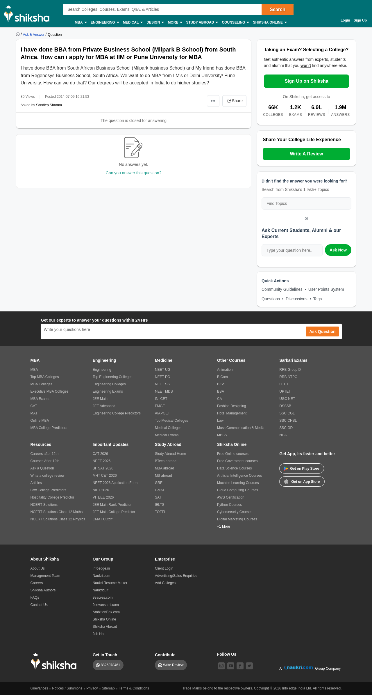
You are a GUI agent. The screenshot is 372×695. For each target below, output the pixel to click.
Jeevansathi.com (106, 605)
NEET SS (162, 384)
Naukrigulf (100, 590)
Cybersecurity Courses (234, 512)
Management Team (45, 576)
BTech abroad (165, 461)
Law (220, 421)
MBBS (222, 435)
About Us (38, 568)
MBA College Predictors (49, 428)
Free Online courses (232, 454)
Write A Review (306, 153)
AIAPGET (162, 413)
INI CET (161, 399)
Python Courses (229, 505)
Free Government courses (237, 461)
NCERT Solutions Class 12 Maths (57, 512)
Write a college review (48, 476)
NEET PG (162, 377)
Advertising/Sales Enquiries (176, 576)
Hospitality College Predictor (52, 497)
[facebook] (240, 665)
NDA (283, 435)
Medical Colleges (168, 428)
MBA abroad (164, 468)
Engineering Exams (108, 391)
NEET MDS (164, 391)
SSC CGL (287, 413)
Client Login (164, 568)
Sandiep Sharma (49, 105)
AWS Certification (230, 497)
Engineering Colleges (109, 384)
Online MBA (40, 421)
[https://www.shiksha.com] (18, 34)
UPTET (285, 391)
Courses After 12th (45, 461)
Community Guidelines (282, 289)
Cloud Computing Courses (237, 490)
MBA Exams (40, 399)
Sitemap (108, 688)
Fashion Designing (231, 406)
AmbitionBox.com (106, 612)
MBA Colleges (41, 384)
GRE (158, 483)
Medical (132, 22)
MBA (80, 22)
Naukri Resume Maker (110, 583)
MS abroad (163, 476)
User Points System (326, 289)
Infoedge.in (101, 568)
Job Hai (99, 634)
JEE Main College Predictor (114, 512)
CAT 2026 (100, 454)
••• (213, 100)
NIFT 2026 (101, 490)
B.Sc (220, 384)
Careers (37, 583)
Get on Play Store (301, 468)
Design (154, 22)
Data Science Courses (234, 468)
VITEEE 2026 (103, 497)
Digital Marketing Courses (237, 519)
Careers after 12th (45, 454)
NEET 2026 (102, 461)
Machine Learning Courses (238, 483)
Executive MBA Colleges (50, 391)
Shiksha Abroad (105, 627)
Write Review (173, 665)
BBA (220, 391)
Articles (36, 483)
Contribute (165, 655)
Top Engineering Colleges (113, 377)
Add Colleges (165, 583)
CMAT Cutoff (102, 519)
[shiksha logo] (55, 661)
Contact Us (39, 605)
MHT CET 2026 (105, 476)
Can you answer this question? (133, 173)
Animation (225, 370)
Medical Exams (166, 435)
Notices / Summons (67, 688)
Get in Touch (105, 655)
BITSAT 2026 (103, 468)
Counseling (235, 22)
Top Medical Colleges (171, 421)
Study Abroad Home (170, 454)
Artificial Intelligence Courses (239, 476)
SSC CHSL (288, 421)
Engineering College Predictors (117, 413)
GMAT (160, 490)
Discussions (296, 299)
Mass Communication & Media (240, 428)
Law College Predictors (48, 490)
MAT (34, 413)
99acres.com (103, 597)
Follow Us (226, 654)
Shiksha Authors (43, 590)
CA (219, 399)
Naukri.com (101, 576)
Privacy (92, 688)
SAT (158, 497)
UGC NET (287, 399)
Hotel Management (231, 413)
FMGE (160, 406)
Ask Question (322, 331)
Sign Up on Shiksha (306, 81)
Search (277, 9)
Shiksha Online (269, 22)
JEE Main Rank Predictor (112, 505)
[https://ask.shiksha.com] (34, 34)
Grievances (39, 688)
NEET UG (162, 370)
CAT (34, 406)
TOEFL (160, 512)
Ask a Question (42, 468)
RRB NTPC (288, 377)
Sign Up (360, 20)
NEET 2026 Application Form (115, 483)
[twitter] (249, 665)
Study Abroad (201, 22)
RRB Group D (290, 370)
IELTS (159, 505)
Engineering (105, 22)
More (175, 22)
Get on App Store (302, 481)
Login (345, 20)
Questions (271, 299)
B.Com (222, 377)
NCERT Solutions (44, 505)
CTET (283, 384)
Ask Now (338, 250)
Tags (317, 299)
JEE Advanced (104, 406)
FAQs (35, 597)
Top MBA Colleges (45, 377)
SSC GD (286, 428)
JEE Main (100, 399)
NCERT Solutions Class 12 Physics (58, 519)
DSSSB (285, 406)
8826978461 (110, 665)
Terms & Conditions (134, 688)
